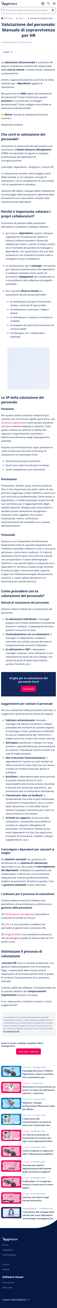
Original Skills (12, 934)
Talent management (22, 18)
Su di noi (5, 1264)
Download (28, 688)
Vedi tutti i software (28, 1051)
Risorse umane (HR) (11, 18)
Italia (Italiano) (20, 1299)
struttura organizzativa (14, 422)
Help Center (7, 1287)
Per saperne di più (11, 1031)
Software (6, 1269)
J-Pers (8, 924)
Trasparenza (7, 1250)
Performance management (20, 914)
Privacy (5, 1244)
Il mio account (8, 1282)
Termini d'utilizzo (9, 1255)
